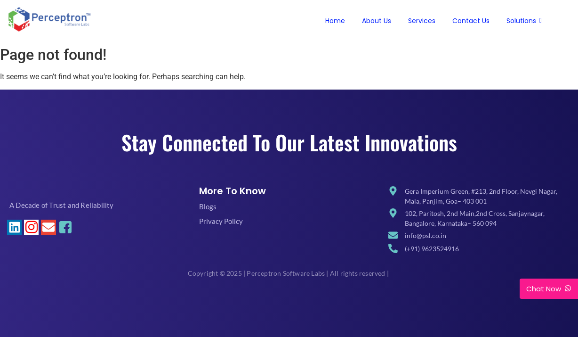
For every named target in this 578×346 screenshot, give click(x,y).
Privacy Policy (221, 221)
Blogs (208, 206)
